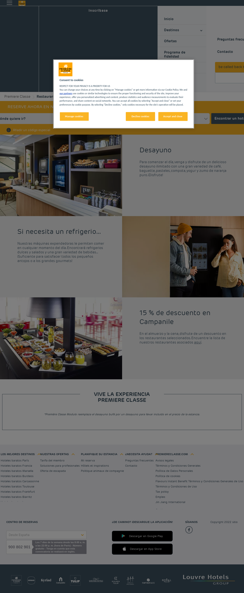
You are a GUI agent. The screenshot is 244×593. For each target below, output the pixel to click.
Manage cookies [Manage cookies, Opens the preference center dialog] (74, 116)
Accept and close (172, 116)
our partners (66, 93)
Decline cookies (140, 116)
